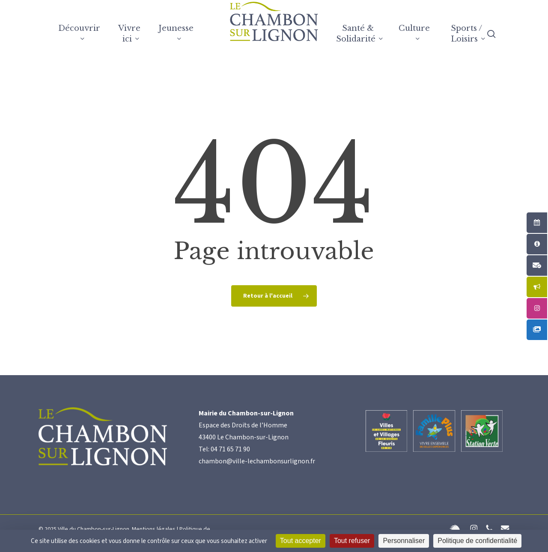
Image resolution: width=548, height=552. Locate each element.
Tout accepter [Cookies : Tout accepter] (300, 540)
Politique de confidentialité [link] (477, 540)
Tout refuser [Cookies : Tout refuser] (352, 540)
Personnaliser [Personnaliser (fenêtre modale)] (404, 540)
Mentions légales (154, 529)
